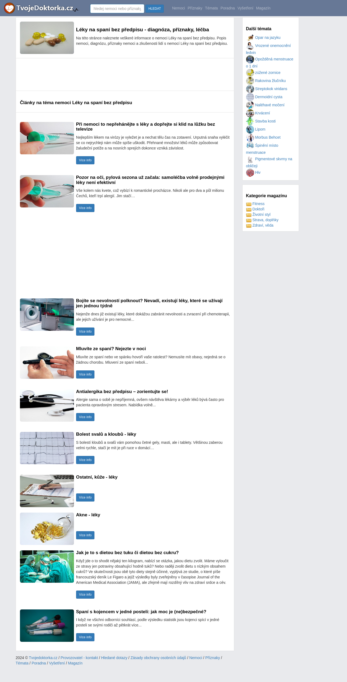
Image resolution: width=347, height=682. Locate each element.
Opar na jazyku (263, 37)
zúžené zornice (263, 72)
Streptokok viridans (266, 89)
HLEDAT (154, 9)
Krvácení (258, 113)
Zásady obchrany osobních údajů (158, 658)
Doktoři (255, 209)
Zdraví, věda (260, 225)
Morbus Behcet (263, 137)
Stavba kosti (261, 121)
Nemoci (178, 8)
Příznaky (195, 8)
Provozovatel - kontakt (79, 658)
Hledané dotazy (114, 658)
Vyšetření (245, 8)
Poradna (227, 8)
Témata (211, 8)
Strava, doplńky (262, 220)
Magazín (263, 8)
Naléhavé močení (265, 105)
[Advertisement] (118, 74)
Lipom (256, 129)
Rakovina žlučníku (266, 81)
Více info (85, 160)
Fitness (255, 204)
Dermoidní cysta (264, 97)
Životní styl (258, 214)
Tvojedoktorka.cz (43, 658)
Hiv (253, 172)
